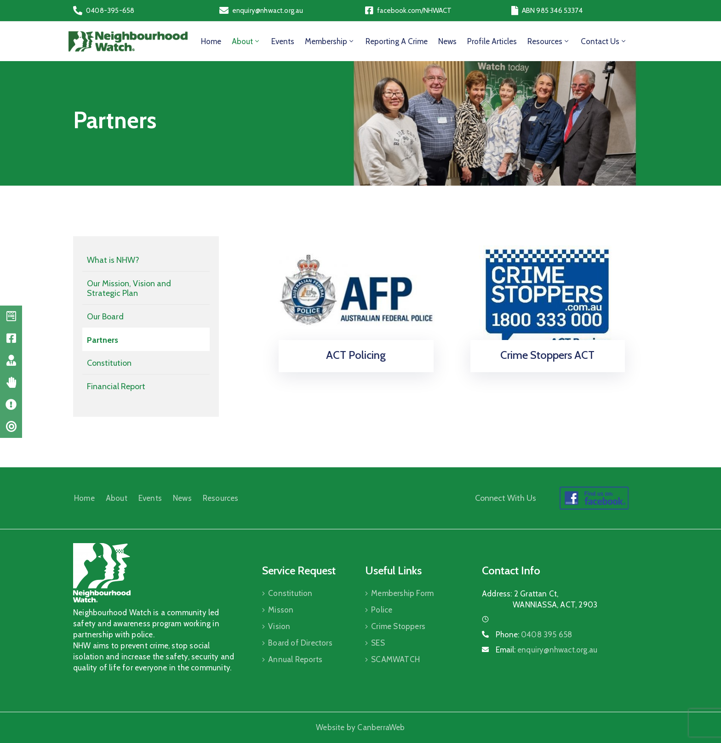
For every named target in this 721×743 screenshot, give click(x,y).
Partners (102, 340)
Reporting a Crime (397, 41)
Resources (548, 41)
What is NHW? (113, 260)
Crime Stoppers (398, 626)
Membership (330, 41)
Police (381, 609)
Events (282, 41)
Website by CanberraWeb (360, 727)
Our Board (105, 317)
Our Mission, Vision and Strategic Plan (129, 288)
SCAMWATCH (395, 659)
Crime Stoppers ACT (547, 355)
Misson (280, 609)
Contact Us (604, 41)
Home (211, 41)
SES (378, 642)
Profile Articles (492, 41)
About (246, 41)
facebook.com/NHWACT (414, 10)
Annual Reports (295, 659)
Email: (546, 649)
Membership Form (402, 593)
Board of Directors (300, 642)
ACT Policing (356, 355)
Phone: (534, 634)
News (447, 41)
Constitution (109, 363)
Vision (279, 626)
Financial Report (116, 386)
